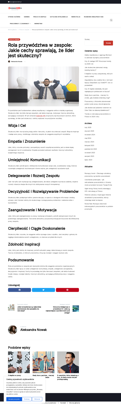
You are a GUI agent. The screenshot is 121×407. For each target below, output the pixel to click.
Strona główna (14, 17)
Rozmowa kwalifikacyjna (93, 17)
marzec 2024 (89, 142)
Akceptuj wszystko (35, 399)
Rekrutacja (75, 17)
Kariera (27, 17)
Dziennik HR (40, 116)
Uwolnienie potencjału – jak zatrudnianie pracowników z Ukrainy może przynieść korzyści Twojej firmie (98, 182)
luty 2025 (88, 127)
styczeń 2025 (89, 131)
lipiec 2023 (88, 160)
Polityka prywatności (48, 403)
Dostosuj (11, 399)
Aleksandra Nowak (16, 61)
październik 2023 (91, 149)
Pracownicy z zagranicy (19, 23)
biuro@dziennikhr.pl (14, 2)
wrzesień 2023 (90, 153)
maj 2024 (88, 138)
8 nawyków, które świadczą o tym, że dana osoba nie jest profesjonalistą (68, 377)
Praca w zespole (39, 17)
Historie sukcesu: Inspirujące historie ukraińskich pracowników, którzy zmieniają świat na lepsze (98, 197)
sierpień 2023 (89, 156)
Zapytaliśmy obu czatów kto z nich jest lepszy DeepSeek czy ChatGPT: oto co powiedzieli (98, 82)
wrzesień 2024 (90, 135)
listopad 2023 (89, 145)
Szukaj (87, 39)
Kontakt (63, 403)
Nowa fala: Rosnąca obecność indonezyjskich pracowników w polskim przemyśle (99, 206)
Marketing (38, 23)
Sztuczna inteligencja (59, 17)
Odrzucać (21, 399)
